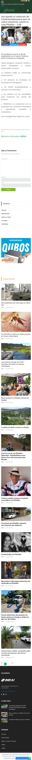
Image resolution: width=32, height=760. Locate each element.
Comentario (4, 158)
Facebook (5, 44)
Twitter (14, 44)
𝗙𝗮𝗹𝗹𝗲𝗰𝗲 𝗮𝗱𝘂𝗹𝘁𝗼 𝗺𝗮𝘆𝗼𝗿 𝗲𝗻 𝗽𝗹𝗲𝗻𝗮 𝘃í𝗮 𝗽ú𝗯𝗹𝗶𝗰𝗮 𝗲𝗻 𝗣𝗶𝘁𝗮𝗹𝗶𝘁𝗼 (14, 499)
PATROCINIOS (5, 224)
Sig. (12, 662)
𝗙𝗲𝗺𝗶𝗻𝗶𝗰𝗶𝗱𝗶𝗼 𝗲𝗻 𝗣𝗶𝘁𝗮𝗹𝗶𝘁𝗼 (11, 554)
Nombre (3, 177)
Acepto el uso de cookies (22, 758)
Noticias (4, 734)
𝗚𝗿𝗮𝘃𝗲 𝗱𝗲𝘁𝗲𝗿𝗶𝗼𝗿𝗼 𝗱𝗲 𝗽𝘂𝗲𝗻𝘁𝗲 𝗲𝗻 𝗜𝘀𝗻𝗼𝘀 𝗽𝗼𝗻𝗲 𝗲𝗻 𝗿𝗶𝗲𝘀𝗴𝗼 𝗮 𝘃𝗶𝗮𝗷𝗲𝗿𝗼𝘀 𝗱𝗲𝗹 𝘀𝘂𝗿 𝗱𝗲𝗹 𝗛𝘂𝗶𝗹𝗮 (15, 617)
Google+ (22, 44)
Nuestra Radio (5, 737)
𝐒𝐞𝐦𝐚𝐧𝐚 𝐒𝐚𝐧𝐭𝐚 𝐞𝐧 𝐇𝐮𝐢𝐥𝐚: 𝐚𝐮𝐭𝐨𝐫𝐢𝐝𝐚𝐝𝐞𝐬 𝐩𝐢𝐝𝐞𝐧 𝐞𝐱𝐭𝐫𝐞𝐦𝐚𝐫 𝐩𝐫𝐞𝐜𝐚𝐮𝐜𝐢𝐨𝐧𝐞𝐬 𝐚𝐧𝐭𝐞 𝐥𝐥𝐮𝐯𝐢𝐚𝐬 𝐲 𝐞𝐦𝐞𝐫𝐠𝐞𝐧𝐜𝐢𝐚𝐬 (15, 653)
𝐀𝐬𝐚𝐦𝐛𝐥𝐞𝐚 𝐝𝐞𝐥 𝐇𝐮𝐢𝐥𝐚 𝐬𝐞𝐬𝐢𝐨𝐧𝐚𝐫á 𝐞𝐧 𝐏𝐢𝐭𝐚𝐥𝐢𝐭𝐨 (15, 427)
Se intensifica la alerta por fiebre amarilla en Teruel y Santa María (15, 335)
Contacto (9, 4)
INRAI (2, 307)
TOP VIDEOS (4, 220)
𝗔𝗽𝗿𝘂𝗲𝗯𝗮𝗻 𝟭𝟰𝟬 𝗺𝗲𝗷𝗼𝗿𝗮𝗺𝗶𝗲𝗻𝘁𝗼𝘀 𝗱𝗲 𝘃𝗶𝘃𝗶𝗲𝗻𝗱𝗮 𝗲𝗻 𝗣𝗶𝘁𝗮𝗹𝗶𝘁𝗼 (15, 582)
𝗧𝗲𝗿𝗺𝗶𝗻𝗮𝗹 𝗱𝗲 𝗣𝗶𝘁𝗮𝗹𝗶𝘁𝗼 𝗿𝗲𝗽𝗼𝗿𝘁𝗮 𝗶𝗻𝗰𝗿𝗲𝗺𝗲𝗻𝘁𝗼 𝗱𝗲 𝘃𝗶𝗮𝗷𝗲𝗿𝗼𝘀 (13, 524)
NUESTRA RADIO (5, 213)
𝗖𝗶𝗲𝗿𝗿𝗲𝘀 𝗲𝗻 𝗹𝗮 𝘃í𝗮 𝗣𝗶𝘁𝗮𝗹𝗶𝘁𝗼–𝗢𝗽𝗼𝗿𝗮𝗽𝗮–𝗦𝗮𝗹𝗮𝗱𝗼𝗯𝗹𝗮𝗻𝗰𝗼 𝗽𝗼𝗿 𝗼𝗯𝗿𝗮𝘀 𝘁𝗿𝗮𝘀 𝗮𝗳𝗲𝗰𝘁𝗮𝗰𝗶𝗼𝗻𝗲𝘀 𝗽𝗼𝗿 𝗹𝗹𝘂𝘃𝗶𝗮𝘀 (13, 456)
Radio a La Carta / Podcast (9, 741)
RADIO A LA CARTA (6, 217)
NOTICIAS (4, 210)
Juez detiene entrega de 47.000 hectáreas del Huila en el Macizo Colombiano (12, 364)
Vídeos (3, 744)
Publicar (8, 189)
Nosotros (3, 4)
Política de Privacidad (18, 4)
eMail (2, 182)
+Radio (3, 748)
